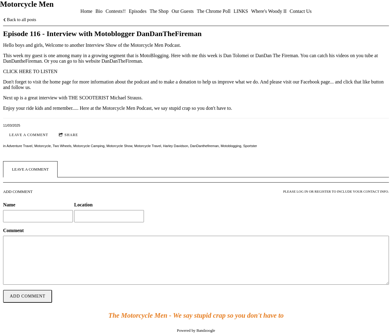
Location (83, 204)
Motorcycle (42, 146)
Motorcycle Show (119, 146)
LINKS (241, 11)
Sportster (250, 146)
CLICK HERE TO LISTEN (30, 71)
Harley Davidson (175, 146)
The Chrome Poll (214, 11)
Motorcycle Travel (147, 146)
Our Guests (183, 11)
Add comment (27, 296)
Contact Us (301, 11)
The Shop (158, 11)
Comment (13, 230)
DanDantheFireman (22, 61)
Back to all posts (19, 19)
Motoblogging (231, 146)
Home (86, 11)
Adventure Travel (19, 146)
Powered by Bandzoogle (196, 330)
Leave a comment (28, 135)
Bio (99, 11)
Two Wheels (62, 146)
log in (302, 191)
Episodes (138, 11)
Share (68, 135)
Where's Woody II (269, 11)
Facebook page (315, 81)
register (323, 191)
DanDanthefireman (204, 146)
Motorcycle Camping (88, 146)
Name (9, 204)
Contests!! (116, 11)
